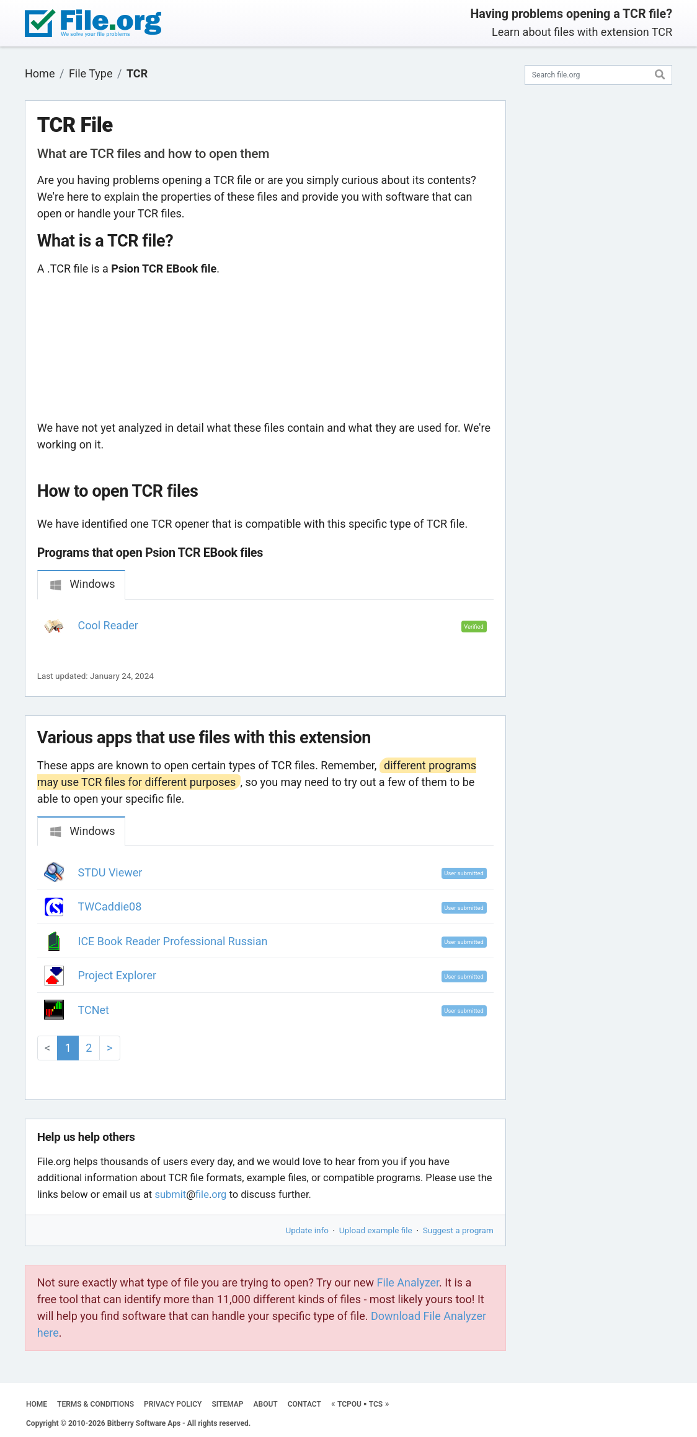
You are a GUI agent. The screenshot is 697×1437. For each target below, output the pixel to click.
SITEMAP (227, 1404)
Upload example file (375, 1230)
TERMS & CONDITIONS (95, 1404)
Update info (307, 1230)
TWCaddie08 (110, 906)
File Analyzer (408, 1282)
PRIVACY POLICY (173, 1404)
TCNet (93, 1009)
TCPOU (349, 1404)
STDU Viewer (110, 872)
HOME (36, 1404)
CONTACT (304, 1404)
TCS (376, 1404)
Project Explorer (117, 975)
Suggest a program (458, 1230)
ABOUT (266, 1404)
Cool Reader (108, 625)
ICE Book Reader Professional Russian (173, 941)
